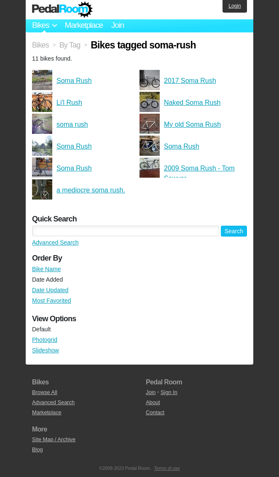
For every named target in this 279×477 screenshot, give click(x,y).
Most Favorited (51, 300)
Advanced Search (55, 242)
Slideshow (45, 350)
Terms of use (167, 468)
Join (117, 25)
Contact (155, 412)
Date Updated (50, 290)
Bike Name (46, 269)
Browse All (44, 392)
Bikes (40, 45)
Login (234, 6)
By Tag (69, 45)
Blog (37, 449)
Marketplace (83, 25)
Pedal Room (62, 9)
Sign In (169, 392)
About (153, 402)
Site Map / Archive (53, 439)
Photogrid (44, 339)
